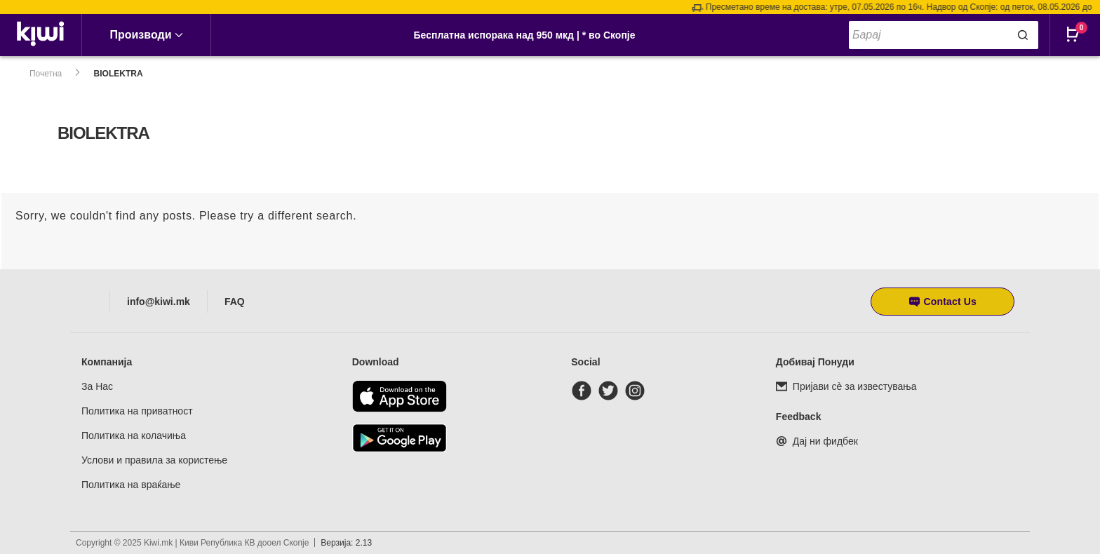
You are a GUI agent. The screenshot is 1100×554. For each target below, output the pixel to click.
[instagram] (637, 390)
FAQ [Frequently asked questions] (234, 301)
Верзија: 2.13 (346, 543)
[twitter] (611, 390)
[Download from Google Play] (399, 438)
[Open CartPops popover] (1079, 45)
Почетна (45, 74)
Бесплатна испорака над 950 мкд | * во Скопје (524, 35)
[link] (41, 35)
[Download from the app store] (399, 396)
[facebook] (584, 390)
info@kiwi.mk (158, 301)
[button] (942, 302)
